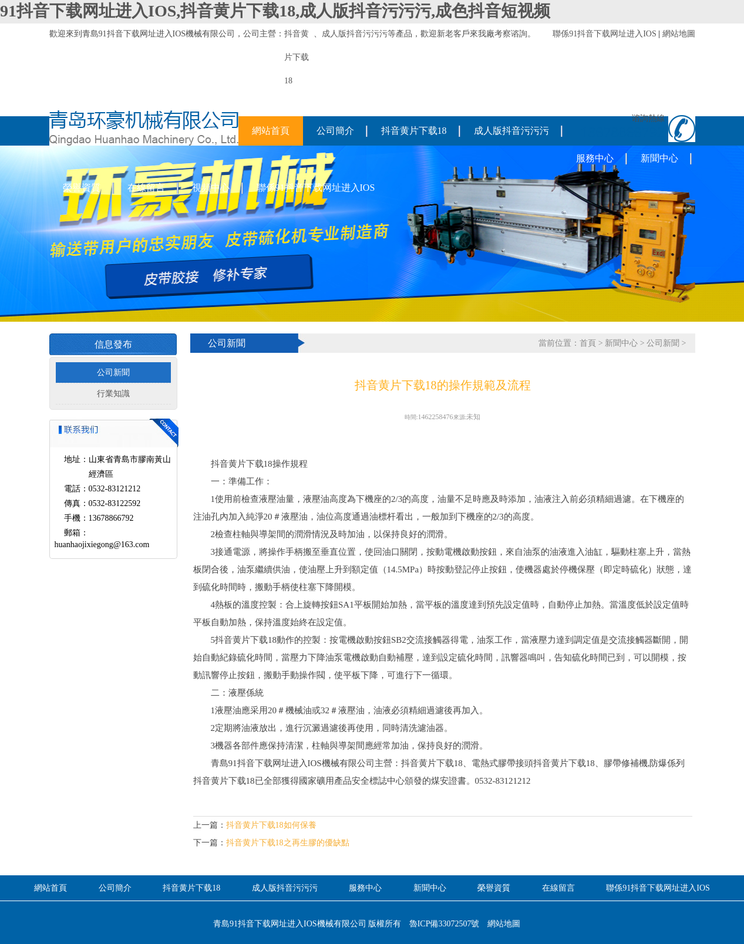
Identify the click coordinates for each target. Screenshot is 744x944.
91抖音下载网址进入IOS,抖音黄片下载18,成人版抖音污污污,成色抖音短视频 (275, 11)
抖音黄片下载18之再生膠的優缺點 (287, 842)
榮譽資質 (81, 188)
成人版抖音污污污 (355, 33)
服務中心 (595, 158)
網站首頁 (270, 131)
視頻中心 (211, 188)
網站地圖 (678, 33)
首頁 (588, 343)
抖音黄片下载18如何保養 (271, 825)
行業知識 (113, 393)
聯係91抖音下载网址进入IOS (605, 33)
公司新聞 (113, 372)
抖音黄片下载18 (414, 131)
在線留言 (146, 188)
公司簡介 (335, 131)
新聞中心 (659, 158)
